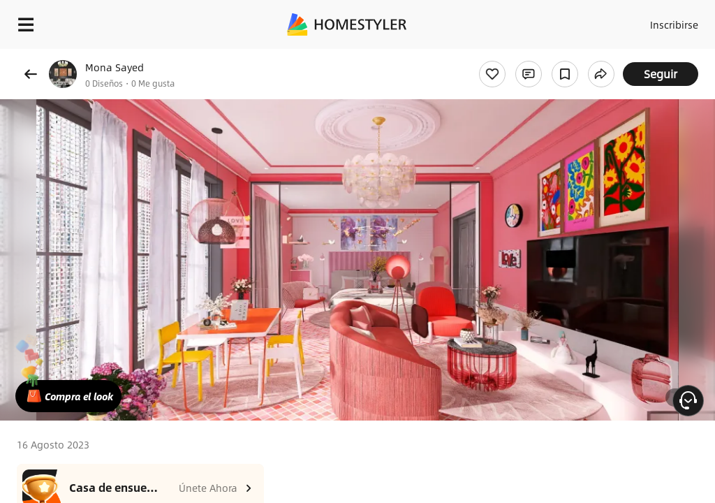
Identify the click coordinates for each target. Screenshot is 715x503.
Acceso (617, 21)
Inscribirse (672, 21)
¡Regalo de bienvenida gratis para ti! (563, 59)
